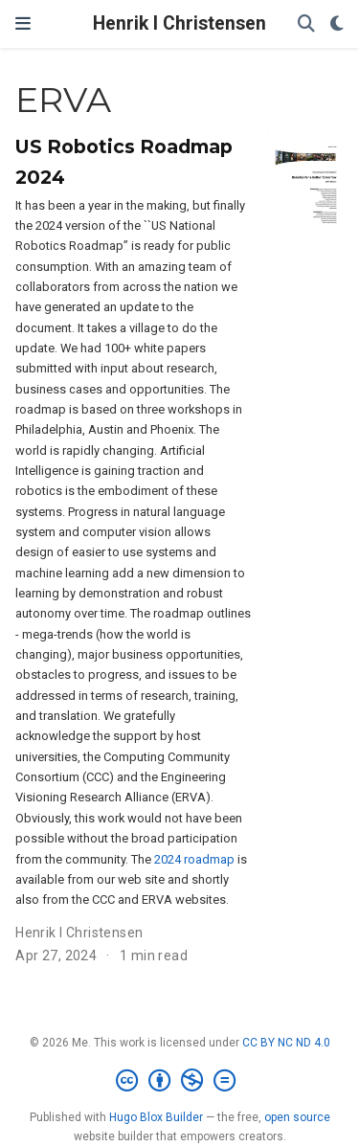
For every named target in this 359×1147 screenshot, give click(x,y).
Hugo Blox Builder (156, 1117)
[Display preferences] (337, 24)
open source (297, 1117)
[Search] (306, 24)
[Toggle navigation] (23, 23)
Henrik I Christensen (179, 23)
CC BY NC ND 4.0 (286, 1042)
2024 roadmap (194, 859)
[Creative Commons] (179, 1080)
